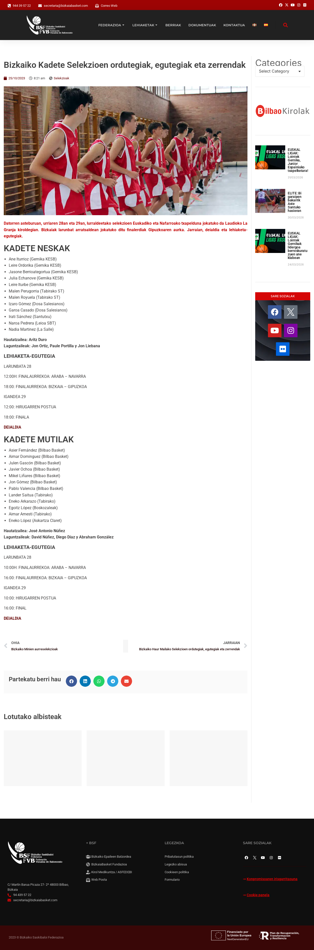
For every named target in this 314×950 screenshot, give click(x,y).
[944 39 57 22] (9, 6)
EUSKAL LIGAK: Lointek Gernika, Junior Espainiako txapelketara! (298, 160)
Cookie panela (258, 895)
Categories (278, 63)
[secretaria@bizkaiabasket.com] (40, 6)
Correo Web (109, 6)
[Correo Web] (97, 6)
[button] (71, 681)
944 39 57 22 (22, 6)
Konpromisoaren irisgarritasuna (272, 879)
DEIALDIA (12, 427)
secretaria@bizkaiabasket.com (66, 6)
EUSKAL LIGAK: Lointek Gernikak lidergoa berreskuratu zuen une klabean (297, 245)
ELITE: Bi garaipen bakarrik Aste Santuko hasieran (294, 202)
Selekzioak (61, 78)
